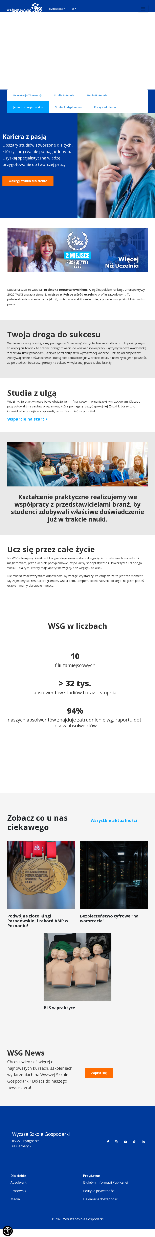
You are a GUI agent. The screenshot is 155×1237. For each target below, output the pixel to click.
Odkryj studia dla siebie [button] (28, 200)
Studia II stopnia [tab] (96, 95)
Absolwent (18, 1190)
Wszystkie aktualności (114, 828)
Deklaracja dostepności (100, 1207)
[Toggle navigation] (143, 8)
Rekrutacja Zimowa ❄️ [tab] (27, 95)
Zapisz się (99, 1081)
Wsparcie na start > (27, 427)
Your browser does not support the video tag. (77, 51)
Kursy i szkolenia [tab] (105, 107)
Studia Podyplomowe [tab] (68, 107)
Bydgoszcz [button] (56, 9)
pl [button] (72, 9)
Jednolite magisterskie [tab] (28, 107)
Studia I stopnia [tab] (64, 95)
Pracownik (18, 1198)
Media (15, 1207)
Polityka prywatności (98, 1198)
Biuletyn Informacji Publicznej (105, 1190)
